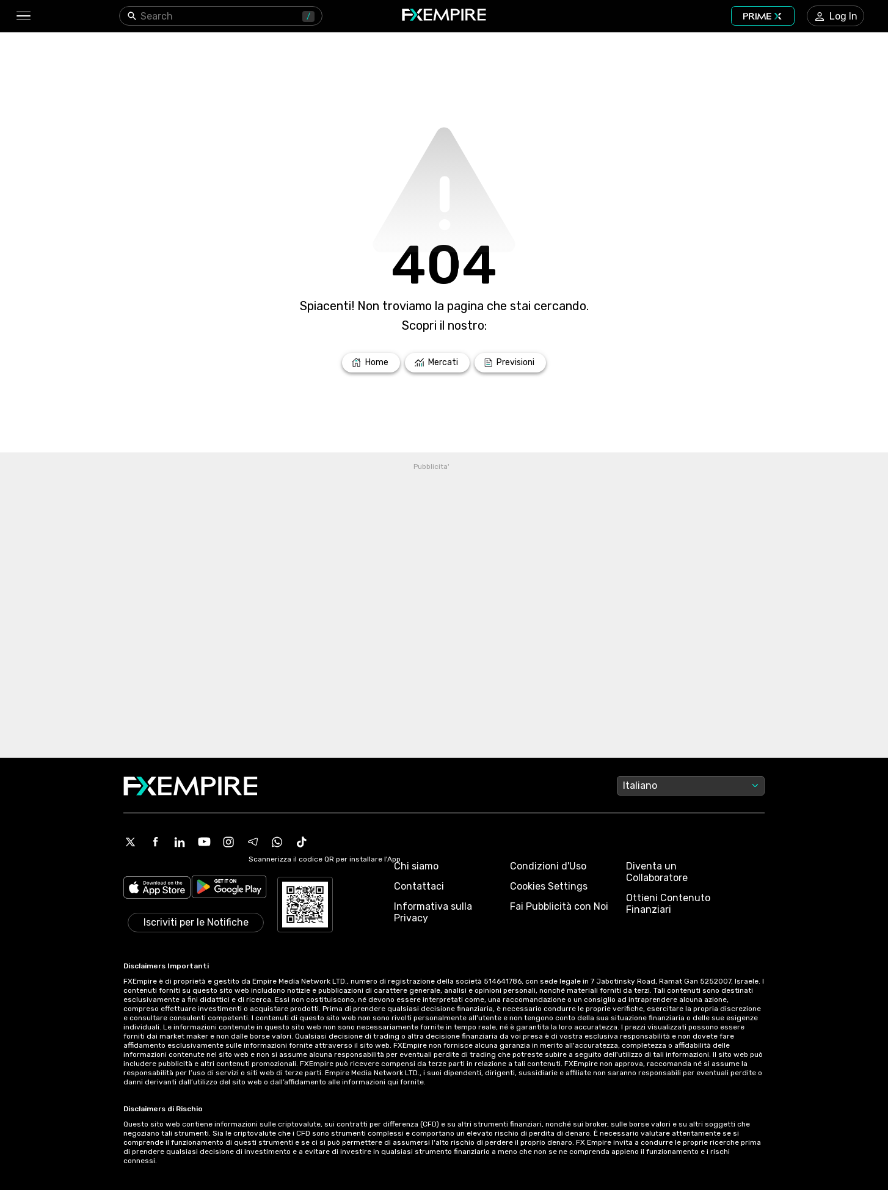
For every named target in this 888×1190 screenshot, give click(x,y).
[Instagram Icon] (228, 842)
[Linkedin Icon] (179, 842)
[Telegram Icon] (253, 842)
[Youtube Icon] (204, 842)
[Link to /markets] (437, 362)
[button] (23, 16)
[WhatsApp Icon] (277, 842)
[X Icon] (130, 842)
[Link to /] (371, 362)
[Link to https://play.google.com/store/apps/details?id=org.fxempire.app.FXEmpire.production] (229, 889)
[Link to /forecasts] (510, 362)
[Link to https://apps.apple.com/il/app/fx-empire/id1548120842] (157, 889)
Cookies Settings (549, 886)
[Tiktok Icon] (301, 842)
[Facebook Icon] (155, 842)
